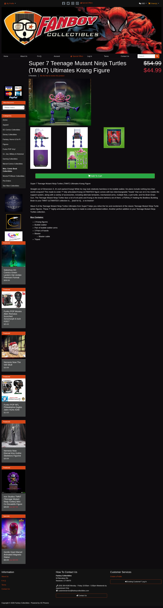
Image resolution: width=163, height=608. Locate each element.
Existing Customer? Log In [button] (136, 581)
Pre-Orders (7, 181)
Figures (5, 144)
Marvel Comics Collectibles (13, 164)
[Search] (146, 56)
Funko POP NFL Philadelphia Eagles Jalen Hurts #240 (13, 407)
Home (6, 56)
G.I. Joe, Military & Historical (13, 154)
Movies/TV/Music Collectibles (13, 176)
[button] (10, 3)
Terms (106, 56)
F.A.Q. (39, 56)
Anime (5, 120)
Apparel (5, 125)
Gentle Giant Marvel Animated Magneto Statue (13, 554)
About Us (23, 56)
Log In (89, 56)
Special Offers (77, 56)
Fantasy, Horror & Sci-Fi (11, 139)
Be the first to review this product (52, 76)
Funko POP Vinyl (9, 149)
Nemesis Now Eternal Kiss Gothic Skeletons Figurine (12, 453)
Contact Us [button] (81, 595)
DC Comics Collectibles (11, 130)
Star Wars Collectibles (11, 186)
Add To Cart (95, 176)
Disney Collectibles (10, 134)
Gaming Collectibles (10, 159)
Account (57, 56)
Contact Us (125, 56)
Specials (6, 516)
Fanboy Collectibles (22, 603)
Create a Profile (116, 576)
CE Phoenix (44, 603)
